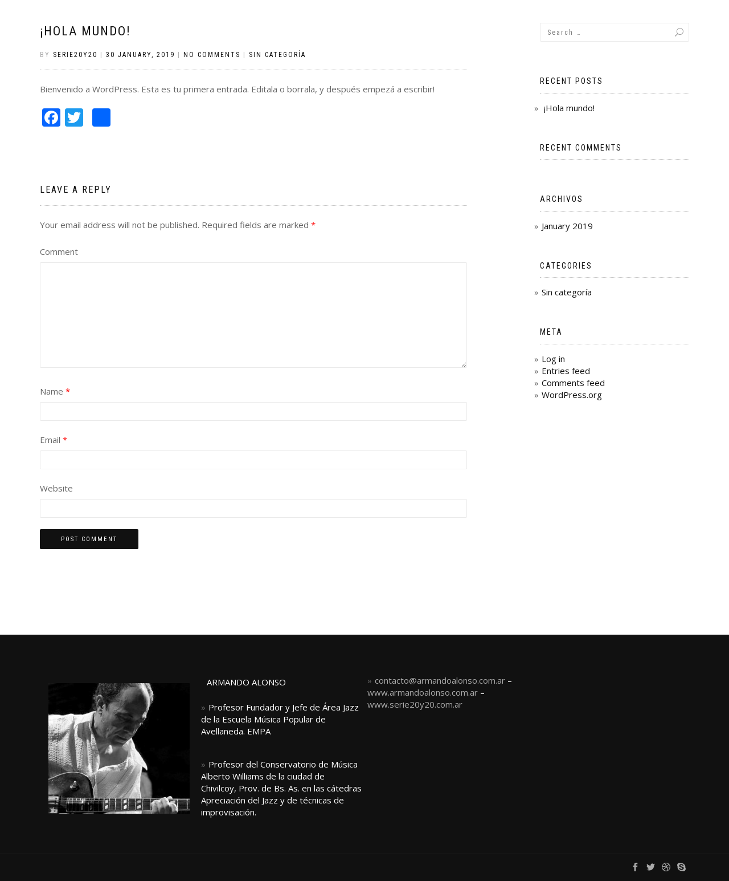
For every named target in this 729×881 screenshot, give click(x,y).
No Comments (211, 55)
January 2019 (567, 226)
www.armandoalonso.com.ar (422, 692)
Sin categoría (277, 55)
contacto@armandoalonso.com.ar (440, 680)
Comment (59, 251)
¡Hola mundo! (85, 31)
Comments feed (573, 382)
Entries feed (566, 370)
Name (55, 391)
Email (53, 439)
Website (56, 488)
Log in (553, 358)
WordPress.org (572, 394)
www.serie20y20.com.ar (414, 704)
